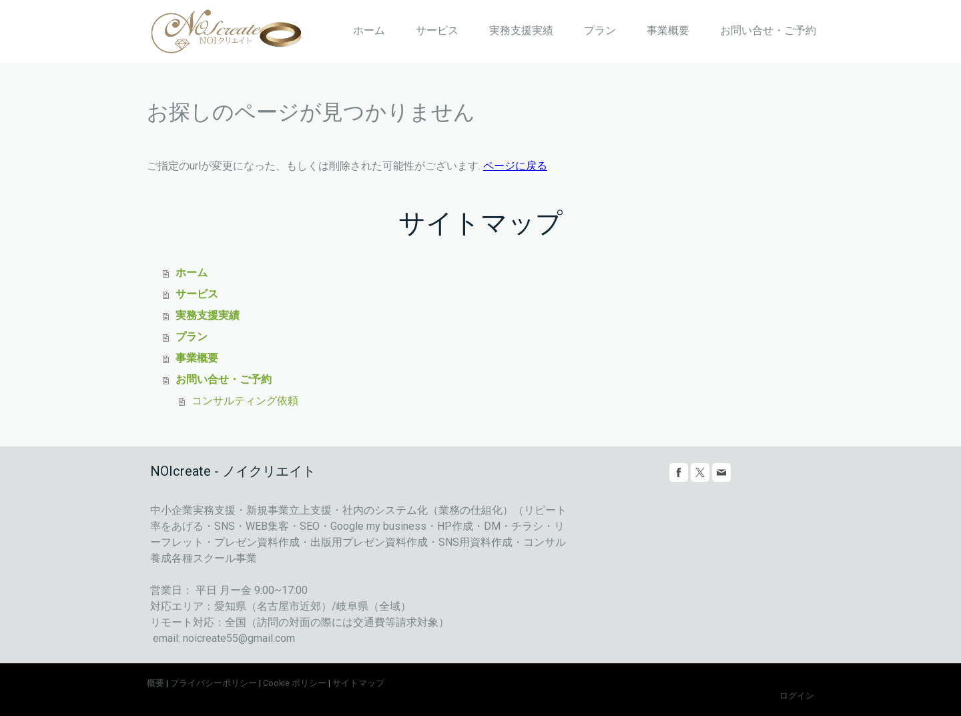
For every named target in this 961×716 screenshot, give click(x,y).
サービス (437, 30)
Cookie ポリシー (294, 683)
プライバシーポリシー (213, 683)
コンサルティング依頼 (245, 400)
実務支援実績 (521, 30)
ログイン (796, 696)
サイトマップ (358, 683)
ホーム (369, 30)
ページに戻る (515, 165)
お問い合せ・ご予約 (768, 30)
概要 (155, 683)
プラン (600, 30)
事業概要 (668, 30)
